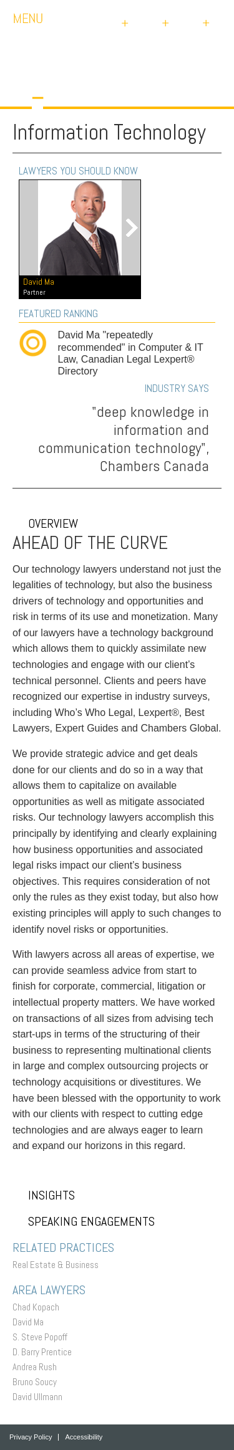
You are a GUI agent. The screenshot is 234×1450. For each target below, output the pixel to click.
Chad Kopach (39, 1307)
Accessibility (83, 1437)
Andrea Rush (38, 1367)
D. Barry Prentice (45, 1352)
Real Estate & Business (59, 1265)
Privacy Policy (30, 1437)
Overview (45, 523)
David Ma (31, 1322)
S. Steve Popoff (43, 1337)
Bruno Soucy (38, 1382)
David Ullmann (40, 1397)
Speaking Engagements (83, 1221)
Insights (43, 1195)
